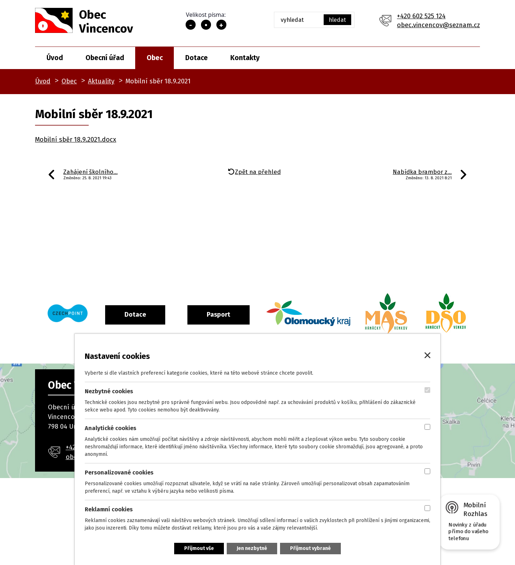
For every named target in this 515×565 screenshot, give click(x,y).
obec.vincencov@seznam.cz (438, 25)
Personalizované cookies (119, 472)
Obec (155, 58)
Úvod (54, 58)
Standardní (206, 25)
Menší (191, 25)
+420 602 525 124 (421, 16)
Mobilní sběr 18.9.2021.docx (75, 139)
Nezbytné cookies (109, 391)
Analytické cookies (110, 428)
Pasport (248, 314)
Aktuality (101, 81)
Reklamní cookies (109, 509)
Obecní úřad (104, 58)
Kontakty (245, 58)
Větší (221, 25)
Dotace (196, 58)
